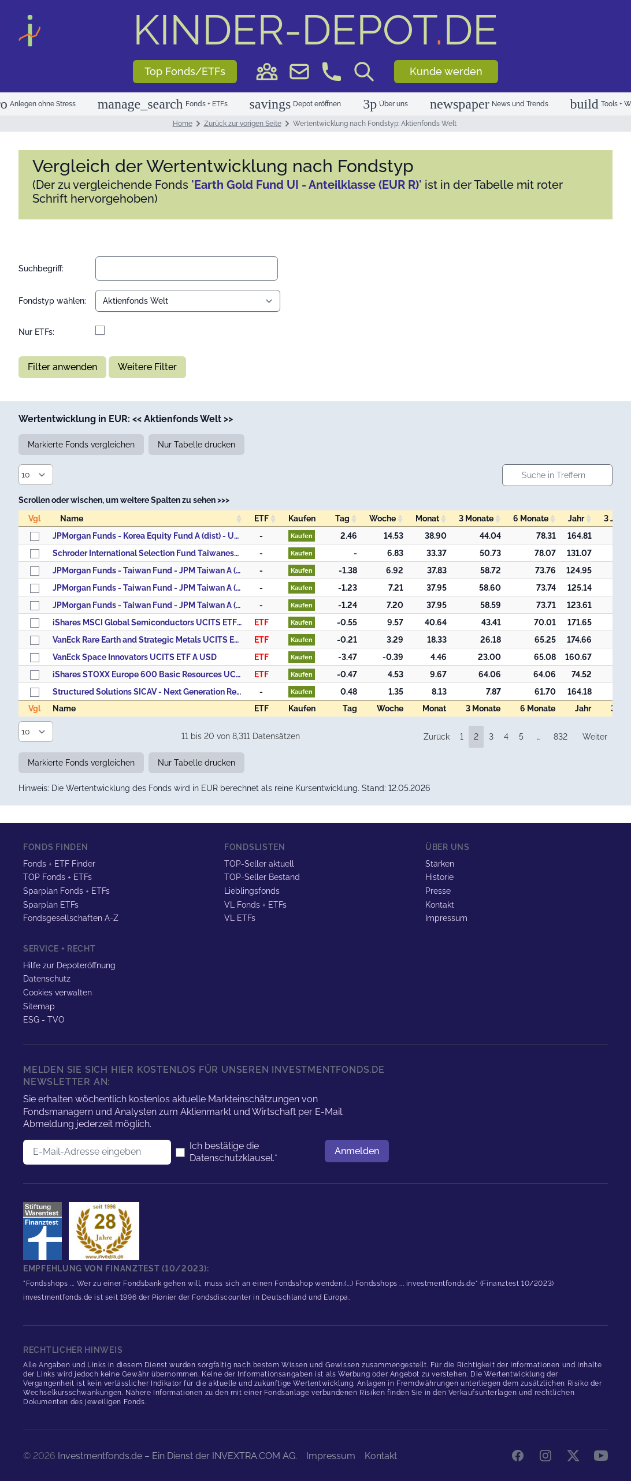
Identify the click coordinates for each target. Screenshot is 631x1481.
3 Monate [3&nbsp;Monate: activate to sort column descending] (476, 518)
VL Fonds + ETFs (255, 904)
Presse (438, 891)
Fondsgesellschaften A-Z (70, 918)
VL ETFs (239, 918)
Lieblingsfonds (252, 891)
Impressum (446, 918)
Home (182, 124)
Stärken (439, 863)
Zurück (437, 736)
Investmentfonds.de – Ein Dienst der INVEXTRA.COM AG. (177, 1455)
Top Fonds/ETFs (184, 71)
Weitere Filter (147, 366)
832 (560, 736)
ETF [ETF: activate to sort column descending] (261, 518)
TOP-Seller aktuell (259, 863)
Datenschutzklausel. (232, 1157)
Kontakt (439, 904)
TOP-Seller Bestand (262, 877)
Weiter (594, 736)
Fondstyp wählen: (52, 300)
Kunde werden (446, 71)
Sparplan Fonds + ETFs (66, 891)
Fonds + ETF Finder (59, 863)
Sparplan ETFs (51, 904)
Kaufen (302, 535)
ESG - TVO (44, 1019)
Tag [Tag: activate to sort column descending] (342, 518)
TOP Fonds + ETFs (57, 877)
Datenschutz (46, 978)
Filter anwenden (62, 366)
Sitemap (39, 1006)
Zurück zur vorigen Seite (242, 124)
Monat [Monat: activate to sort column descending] (427, 518)
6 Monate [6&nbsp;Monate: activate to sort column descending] (530, 518)
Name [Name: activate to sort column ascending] (71, 518)
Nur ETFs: (36, 332)
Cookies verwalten (57, 992)
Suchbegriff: (41, 268)
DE (315, 29)
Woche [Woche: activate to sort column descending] (382, 518)
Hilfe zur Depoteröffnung (69, 965)
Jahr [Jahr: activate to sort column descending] (576, 518)
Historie (439, 877)
